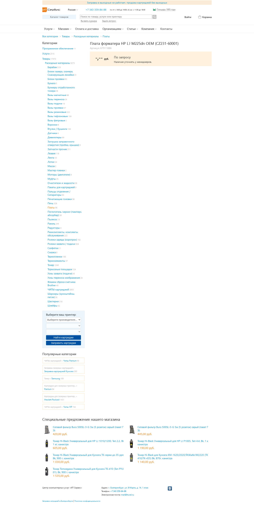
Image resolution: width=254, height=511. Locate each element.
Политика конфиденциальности (87, 501)
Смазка (52, 252)
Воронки (52, 124)
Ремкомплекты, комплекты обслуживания (63, 233)
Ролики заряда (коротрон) (62, 239)
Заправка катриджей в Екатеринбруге (57, 501)
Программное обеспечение (57, 48)
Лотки (51, 161)
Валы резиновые (57, 112)
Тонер (51, 265)
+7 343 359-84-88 (96, 9)
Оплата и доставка (87, 29)
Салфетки (53, 248)
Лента (51, 157)
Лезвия (51, 153)
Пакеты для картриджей (61, 187)
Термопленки (55, 256)
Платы (106, 36)
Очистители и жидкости (61, 183)
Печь (50, 203)
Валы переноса (56, 99)
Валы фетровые (56, 120)
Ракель (51, 223)
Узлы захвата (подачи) (60, 273)
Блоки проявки (56, 79)
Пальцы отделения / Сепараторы (59, 193)
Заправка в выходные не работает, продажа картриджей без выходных (127, 2)
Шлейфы (52, 305)
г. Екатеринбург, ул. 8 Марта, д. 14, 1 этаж (128, 487)
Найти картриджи (64, 337)
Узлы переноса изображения (64, 277)
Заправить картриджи (63, 343)
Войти (188, 17)
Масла (51, 166)
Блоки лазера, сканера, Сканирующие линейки (61, 73)
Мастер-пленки (56, 170)
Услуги (46, 53)
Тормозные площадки (60, 269)
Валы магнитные (57, 95)
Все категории (50, 36)
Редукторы (54, 227)
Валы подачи (55, 103)
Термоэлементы (56, 260)
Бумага (51, 83)
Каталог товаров (59, 17)
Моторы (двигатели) (59, 174)
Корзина (207, 17)
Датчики (52, 133)
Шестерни (53, 301)
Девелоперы (55, 137)
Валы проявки (55, 107)
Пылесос (52, 219)
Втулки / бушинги (57, 128)
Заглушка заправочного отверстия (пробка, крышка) (63, 143)
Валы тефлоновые (58, 116)
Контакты (166, 29)
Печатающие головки (60, 199)
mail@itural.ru (127, 494)
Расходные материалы (86, 36)
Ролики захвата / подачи (61, 243)
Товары (66, 36)
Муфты (52, 178)
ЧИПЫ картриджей (58, 289)
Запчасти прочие (57, 149)
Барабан (52, 67)
